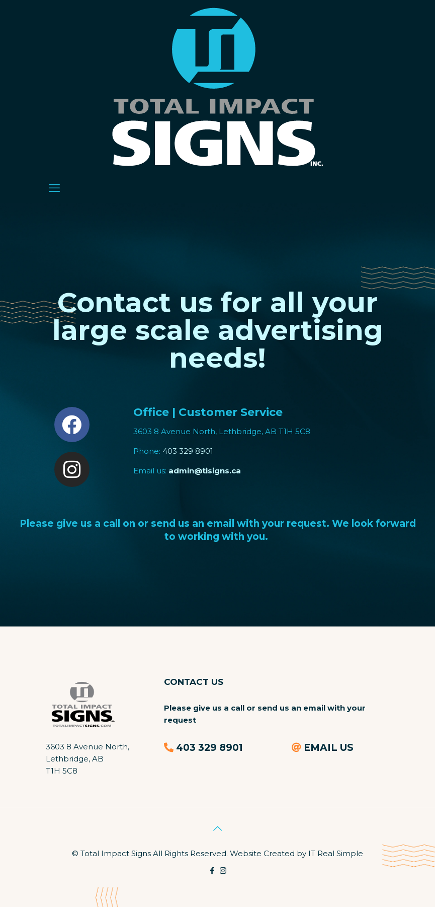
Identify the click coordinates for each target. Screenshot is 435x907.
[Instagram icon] (223, 870)
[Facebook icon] (212, 870)
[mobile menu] (54, 188)
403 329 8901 (187, 451)
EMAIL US (329, 747)
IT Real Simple (335, 853)
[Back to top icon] (217, 828)
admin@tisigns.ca (204, 470)
